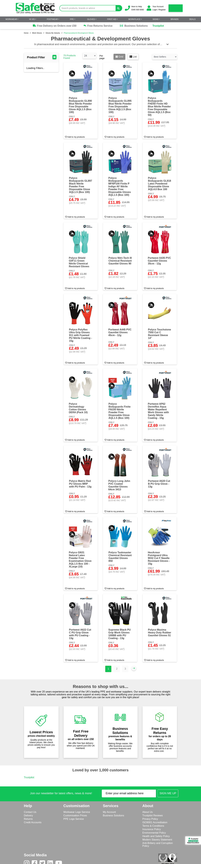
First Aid (111, 19)
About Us (147, 812)
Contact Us (30, 812)
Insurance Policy (151, 829)
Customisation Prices (75, 815)
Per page (102, 57)
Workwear (11, 19)
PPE (72, 19)
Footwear (52, 19)
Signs (155, 19)
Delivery (28, 815)
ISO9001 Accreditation (154, 822)
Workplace (134, 19)
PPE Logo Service (73, 819)
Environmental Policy (154, 832)
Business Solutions (134, 26)
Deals (192, 19)
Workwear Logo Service (76, 812)
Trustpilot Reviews (152, 815)
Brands (175, 19)
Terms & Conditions (153, 825)
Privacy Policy (150, 819)
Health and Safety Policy (156, 836)
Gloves (91, 19)
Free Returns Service (98, 25)
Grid (119, 56)
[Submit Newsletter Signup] (168, 793)
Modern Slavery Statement (157, 839)
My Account (109, 812)
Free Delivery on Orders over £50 (54, 25)
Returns (28, 819)
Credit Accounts (32, 822)
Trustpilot (158, 25)
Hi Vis (32, 19)
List (133, 56)
